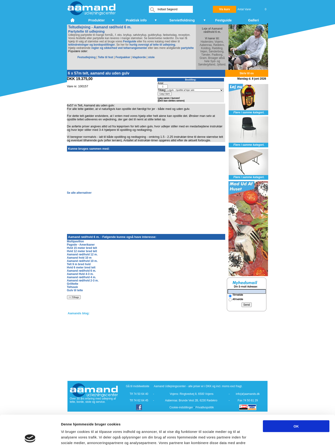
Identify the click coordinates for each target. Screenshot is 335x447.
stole (151, 57)
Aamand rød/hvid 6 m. (81, 270)
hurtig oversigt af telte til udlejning (152, 44)
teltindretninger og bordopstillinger (91, 44)
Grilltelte (72, 283)
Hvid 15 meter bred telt (82, 248)
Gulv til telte (75, 290)
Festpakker (122, 57)
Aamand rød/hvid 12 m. (82, 254)
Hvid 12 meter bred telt (82, 251)
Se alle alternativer (79, 192)
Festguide (129, 41)
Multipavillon (75, 241)
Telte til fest (105, 57)
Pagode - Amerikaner (81, 244)
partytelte (187, 48)
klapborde (139, 57)
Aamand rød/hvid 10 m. (82, 261)
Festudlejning (86, 57)
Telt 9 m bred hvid (79, 264)
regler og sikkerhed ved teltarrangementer (118, 48)
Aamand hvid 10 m (79, 257)
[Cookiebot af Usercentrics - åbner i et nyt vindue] (30, 437)
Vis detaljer (241, 438)
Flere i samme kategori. (248, 112)
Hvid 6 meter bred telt (81, 267)
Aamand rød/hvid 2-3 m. (83, 280)
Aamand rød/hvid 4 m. (81, 277)
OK (296, 397)
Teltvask (72, 287)
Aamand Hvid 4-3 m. (80, 274)
